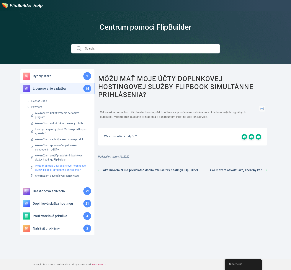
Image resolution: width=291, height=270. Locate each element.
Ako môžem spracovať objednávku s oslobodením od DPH (56, 147)
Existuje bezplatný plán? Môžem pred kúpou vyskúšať (60, 131)
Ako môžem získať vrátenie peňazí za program (57, 115)
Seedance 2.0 (99, 264)
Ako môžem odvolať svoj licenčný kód (57, 175)
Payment (36, 106)
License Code (39, 100)
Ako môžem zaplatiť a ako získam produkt (59, 139)
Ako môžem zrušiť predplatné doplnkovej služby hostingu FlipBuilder (59, 157)
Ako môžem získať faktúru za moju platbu (59, 123)
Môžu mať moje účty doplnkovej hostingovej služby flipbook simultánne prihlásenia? (60, 167)
